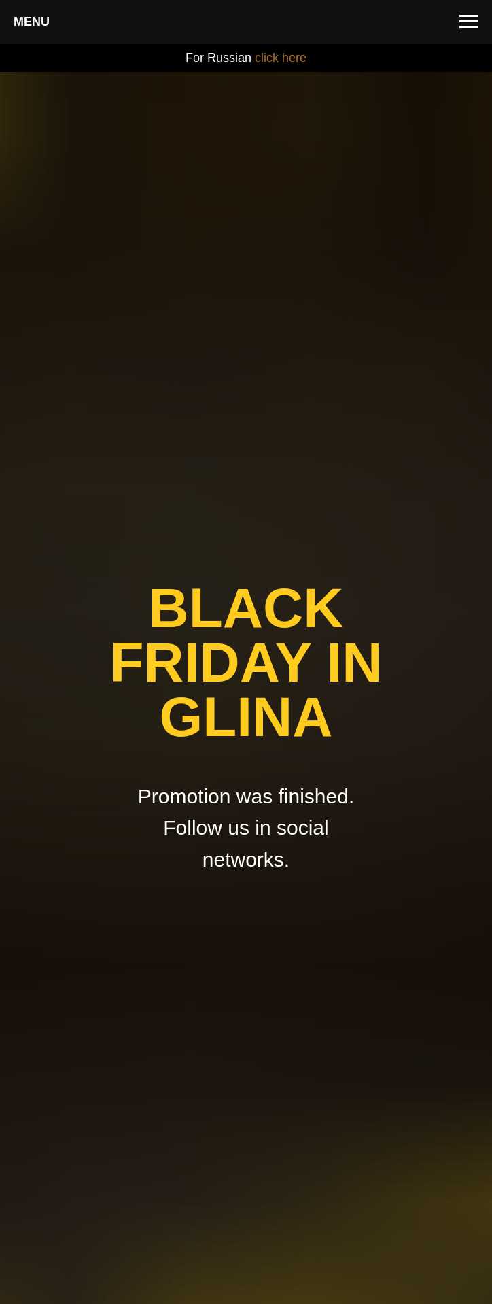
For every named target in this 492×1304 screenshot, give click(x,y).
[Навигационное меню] (468, 22)
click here (280, 58)
